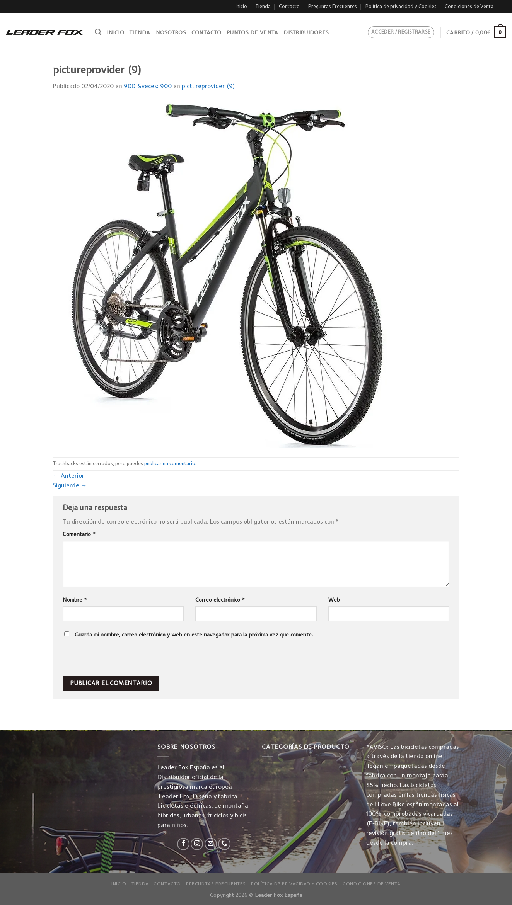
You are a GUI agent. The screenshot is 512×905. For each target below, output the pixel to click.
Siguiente (70, 485)
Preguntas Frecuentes (332, 6)
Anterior (68, 475)
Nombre (75, 599)
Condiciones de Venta (469, 6)
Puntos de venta (252, 32)
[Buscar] (98, 32)
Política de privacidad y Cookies (401, 6)
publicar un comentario (169, 463)
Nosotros (171, 32)
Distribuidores (306, 32)
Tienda (263, 6)
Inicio (241, 6)
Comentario (79, 534)
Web (334, 599)
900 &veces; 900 (148, 86)
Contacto (289, 6)
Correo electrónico (220, 599)
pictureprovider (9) (208, 86)
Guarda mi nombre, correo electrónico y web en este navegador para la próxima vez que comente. (194, 634)
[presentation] (115, 659)
